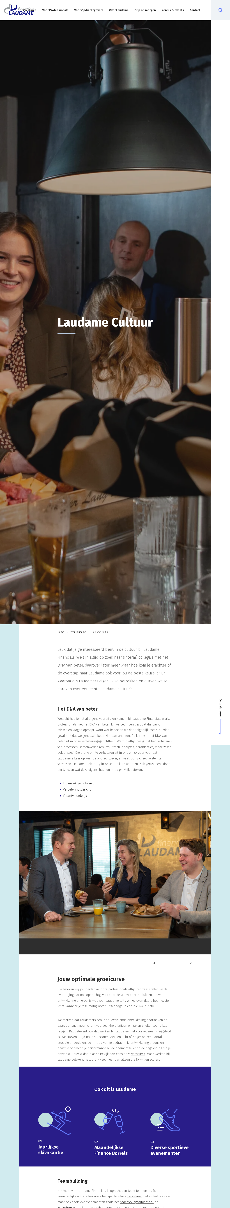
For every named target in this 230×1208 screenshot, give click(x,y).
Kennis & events (173, 10)
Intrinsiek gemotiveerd (79, 783)
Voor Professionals (55, 10)
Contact (195, 10)
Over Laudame (119, 10)
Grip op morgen (145, 10)
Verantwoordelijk (75, 796)
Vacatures (29, 10)
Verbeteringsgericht (77, 789)
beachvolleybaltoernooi (136, 1202)
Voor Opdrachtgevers (88, 10)
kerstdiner (134, 1196)
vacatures (138, 1054)
